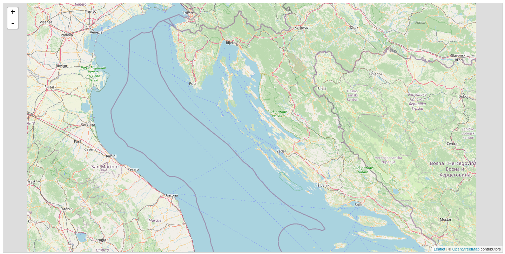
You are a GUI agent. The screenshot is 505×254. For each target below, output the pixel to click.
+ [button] (13, 12)
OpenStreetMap (466, 249)
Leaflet (439, 249)
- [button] (12, 23)
